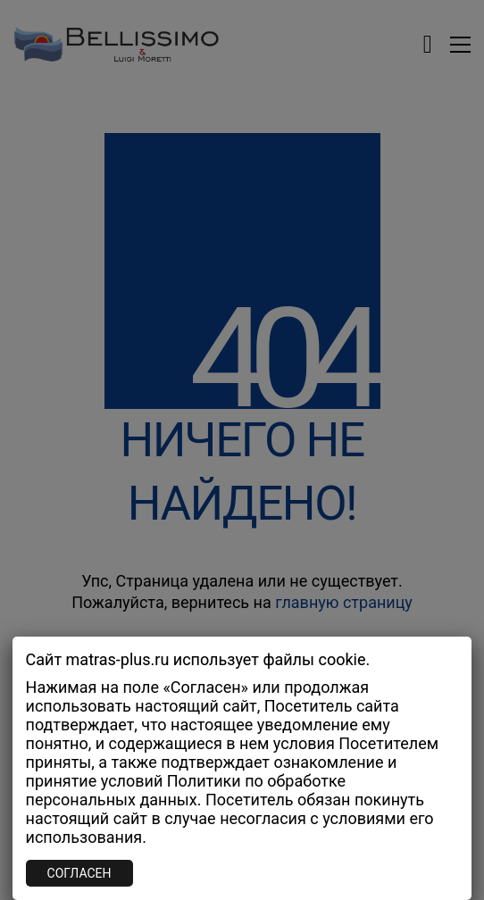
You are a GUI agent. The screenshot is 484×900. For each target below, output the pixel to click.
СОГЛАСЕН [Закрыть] (79, 873)
